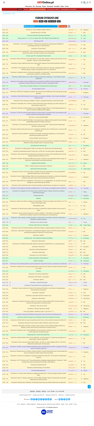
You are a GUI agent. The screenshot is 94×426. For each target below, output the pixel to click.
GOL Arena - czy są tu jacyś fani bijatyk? (38, 118)
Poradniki (57, 6)
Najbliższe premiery (70, 400)
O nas (18, 409)
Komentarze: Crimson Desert (38, 49)
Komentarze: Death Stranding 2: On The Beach (38, 372)
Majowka (38, 201)
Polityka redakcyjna (31, 409)
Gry (34, 6)
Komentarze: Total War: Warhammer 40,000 (38, 312)
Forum (67, 6)
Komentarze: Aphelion (38, 238)
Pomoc (75, 409)
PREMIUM (19, 9)
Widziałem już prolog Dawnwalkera (37, 9)
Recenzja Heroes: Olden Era (53, 9)
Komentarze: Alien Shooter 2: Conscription (38, 280)
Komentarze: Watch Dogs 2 (38, 244)
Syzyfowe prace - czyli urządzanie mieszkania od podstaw (38, 241)
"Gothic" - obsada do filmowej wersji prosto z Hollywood (38, 168)
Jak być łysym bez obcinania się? (39, 147)
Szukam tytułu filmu (38, 198)
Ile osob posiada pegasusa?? (38, 375)
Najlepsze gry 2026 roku (38, 400)
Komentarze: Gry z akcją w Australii (38, 225)
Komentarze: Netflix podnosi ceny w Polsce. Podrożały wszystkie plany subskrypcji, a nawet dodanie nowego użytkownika (38, 78)
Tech (59, 21)
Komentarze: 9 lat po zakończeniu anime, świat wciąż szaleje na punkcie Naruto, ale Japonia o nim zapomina (38, 187)
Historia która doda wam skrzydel (38, 171)
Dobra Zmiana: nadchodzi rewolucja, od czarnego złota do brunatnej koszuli (38, 87)
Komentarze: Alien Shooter (38, 302)
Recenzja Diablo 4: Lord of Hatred (70, 9)
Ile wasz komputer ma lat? (38, 90)
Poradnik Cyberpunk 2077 (25, 400)
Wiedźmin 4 (61, 400)
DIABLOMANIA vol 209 (38, 208)
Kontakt (71, 409)
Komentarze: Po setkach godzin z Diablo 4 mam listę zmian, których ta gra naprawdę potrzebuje (38, 150)
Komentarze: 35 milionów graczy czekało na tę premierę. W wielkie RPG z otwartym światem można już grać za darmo (38, 212)
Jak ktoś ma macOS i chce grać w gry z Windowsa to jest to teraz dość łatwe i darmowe (38, 321)
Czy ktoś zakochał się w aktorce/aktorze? (38, 261)
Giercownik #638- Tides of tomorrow (38, 140)
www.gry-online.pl (7, 13)
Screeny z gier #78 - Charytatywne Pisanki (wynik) (38, 56)
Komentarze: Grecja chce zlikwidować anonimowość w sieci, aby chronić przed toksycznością (38, 318)
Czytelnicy (38, 396)
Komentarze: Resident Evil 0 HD (38, 369)
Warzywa (38, 274)
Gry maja (25, 9)
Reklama (58, 409)
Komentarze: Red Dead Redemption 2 (38, 252)
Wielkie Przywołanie (38, 264)
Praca (66, 409)
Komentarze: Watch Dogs (38, 255)
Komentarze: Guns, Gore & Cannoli (38, 309)
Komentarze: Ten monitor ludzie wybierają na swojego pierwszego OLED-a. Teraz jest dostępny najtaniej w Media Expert (38, 379)
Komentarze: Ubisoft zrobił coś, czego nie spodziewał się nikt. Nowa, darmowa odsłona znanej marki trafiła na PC (38, 324)
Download (50, 6)
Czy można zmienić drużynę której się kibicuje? (38, 35)
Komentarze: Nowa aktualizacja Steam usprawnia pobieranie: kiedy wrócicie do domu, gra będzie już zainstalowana (38, 267)
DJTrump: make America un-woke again (38, 228)
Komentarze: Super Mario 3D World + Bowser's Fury (38, 299)
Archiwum (44, 396)
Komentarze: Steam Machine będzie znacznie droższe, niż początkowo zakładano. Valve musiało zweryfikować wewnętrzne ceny (38, 98)
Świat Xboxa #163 (38, 41)
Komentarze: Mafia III (38, 283)
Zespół (62, 409)
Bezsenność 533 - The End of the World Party (38, 339)
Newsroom (28, 6)
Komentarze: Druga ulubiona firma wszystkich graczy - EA (39, 289)
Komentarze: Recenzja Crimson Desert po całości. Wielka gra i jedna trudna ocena (38, 327)
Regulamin (32, 396)
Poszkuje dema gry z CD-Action (38, 32)
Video (62, 6)
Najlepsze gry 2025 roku (51, 400)
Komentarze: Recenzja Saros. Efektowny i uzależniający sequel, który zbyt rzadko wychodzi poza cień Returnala (38, 387)
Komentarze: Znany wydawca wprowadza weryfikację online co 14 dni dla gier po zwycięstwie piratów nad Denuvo (38, 190)
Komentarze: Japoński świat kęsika (38, 286)
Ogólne (41, 21)
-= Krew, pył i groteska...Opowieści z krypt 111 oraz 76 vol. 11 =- (38, 315)
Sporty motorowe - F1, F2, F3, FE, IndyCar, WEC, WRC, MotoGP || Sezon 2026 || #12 (38, 38)
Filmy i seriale (52, 21)
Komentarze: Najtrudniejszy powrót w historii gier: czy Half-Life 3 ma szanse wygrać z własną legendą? (38, 153)
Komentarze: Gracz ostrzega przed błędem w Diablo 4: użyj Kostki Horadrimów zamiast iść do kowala (38, 102)
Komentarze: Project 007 (38, 296)
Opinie (44, 6)
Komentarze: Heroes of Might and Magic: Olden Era (38, 30)
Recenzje (38, 6)
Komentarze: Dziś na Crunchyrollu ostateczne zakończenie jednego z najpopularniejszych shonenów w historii (38, 231)
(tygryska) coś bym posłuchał (38, 165)
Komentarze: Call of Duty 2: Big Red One (38, 277)
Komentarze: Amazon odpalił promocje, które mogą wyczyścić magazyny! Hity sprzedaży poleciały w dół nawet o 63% (38, 64)
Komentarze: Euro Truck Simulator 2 (38, 258)
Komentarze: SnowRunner (38, 250)
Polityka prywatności (41, 409)
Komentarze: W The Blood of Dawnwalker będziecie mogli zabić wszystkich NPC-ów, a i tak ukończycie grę (38, 247)
